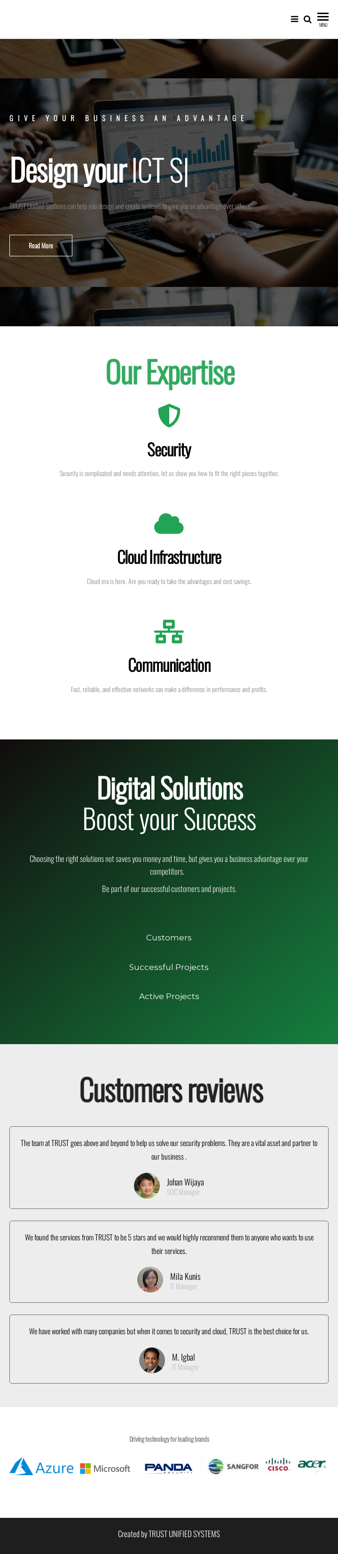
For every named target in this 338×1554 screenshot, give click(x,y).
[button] (40, 245)
